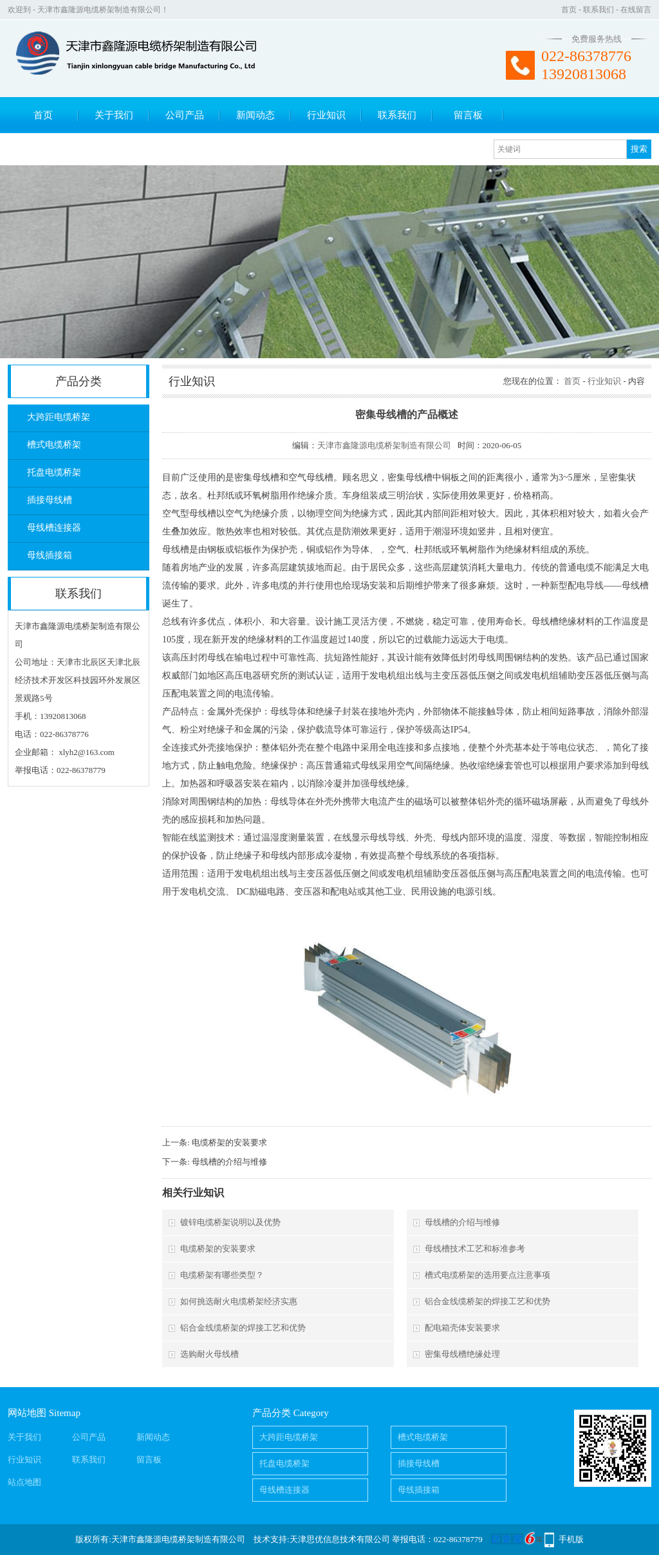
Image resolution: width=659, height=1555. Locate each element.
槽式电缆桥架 (54, 445)
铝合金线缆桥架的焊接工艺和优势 (487, 1301)
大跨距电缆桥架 (58, 417)
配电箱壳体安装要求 (462, 1327)
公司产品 (184, 115)
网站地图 (27, 1413)
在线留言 (635, 9)
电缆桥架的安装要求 (229, 1142)
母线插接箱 (49, 555)
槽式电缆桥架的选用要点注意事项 (487, 1275)
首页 (569, 9)
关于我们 (114, 115)
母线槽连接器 (54, 527)
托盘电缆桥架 (54, 472)
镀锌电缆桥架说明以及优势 (230, 1222)
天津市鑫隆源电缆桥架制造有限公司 (384, 445)
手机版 (571, 1539)
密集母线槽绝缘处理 (462, 1354)
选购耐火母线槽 (209, 1354)
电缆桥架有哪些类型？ (222, 1275)
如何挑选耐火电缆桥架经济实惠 (238, 1301)
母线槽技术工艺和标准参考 (475, 1248)
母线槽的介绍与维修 (229, 1162)
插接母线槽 (49, 500)
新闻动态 (255, 115)
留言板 (468, 115)
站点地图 (24, 1482)
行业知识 (326, 115)
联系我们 (598, 9)
